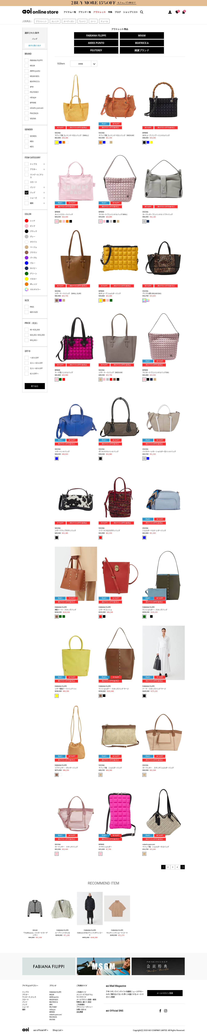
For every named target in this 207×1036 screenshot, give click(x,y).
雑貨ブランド (159, 43)
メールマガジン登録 (165, 985)
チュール (104, 21)
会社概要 (79, 1004)
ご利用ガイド (81, 984)
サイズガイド (81, 989)
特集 (110, 11)
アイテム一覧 (70, 11)
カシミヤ (55, 21)
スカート (25, 992)
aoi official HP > (40, 1023)
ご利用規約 (80, 997)
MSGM (119, 35)
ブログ (118, 11)
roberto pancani (55, 1007)
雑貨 (24, 1002)
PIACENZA (53, 1009)
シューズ (25, 999)
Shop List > (58, 1023)
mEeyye (52, 1002)
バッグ (24, 997)
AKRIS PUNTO (159, 35)
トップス (25, 984)
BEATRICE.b (78, 43)
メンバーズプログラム (84, 987)
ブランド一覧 (84, 11)
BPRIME (52, 1004)
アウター (25, 987)
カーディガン (69, 21)
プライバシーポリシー (84, 999)
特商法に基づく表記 (83, 994)
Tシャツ (82, 21)
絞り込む (34, 386)
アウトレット (99, 11)
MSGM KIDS (53, 992)
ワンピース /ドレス (29, 989)
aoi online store (40, 11)
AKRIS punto (54, 989)
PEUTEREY (119, 43)
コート (93, 21)
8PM (51, 997)
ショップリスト (130, 11)
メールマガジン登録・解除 (86, 992)
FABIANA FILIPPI (78, 35)
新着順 (80, 56)
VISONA (52, 1012)
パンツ (24, 994)
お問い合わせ (81, 1002)
